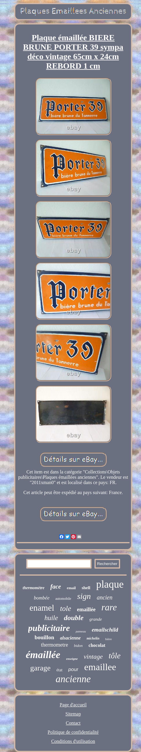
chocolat (97, 645)
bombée (41, 598)
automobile (63, 599)
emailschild (105, 630)
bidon (78, 645)
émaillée (43, 654)
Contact (73, 723)
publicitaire (49, 628)
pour (73, 669)
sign (84, 596)
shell (86, 587)
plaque (110, 584)
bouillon (44, 637)
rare (109, 607)
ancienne (73, 679)
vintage (93, 656)
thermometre (54, 645)
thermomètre (33, 588)
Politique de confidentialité (73, 732)
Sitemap (73, 713)
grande (95, 619)
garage (40, 668)
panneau (81, 631)
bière (108, 639)
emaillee (100, 667)
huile (51, 618)
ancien (104, 597)
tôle (115, 655)
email (71, 588)
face (55, 586)
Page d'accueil (73, 704)
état (59, 670)
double (74, 618)
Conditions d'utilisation (73, 741)
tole (65, 608)
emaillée (86, 609)
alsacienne (70, 637)
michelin (93, 638)
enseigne (72, 658)
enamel (41, 607)
